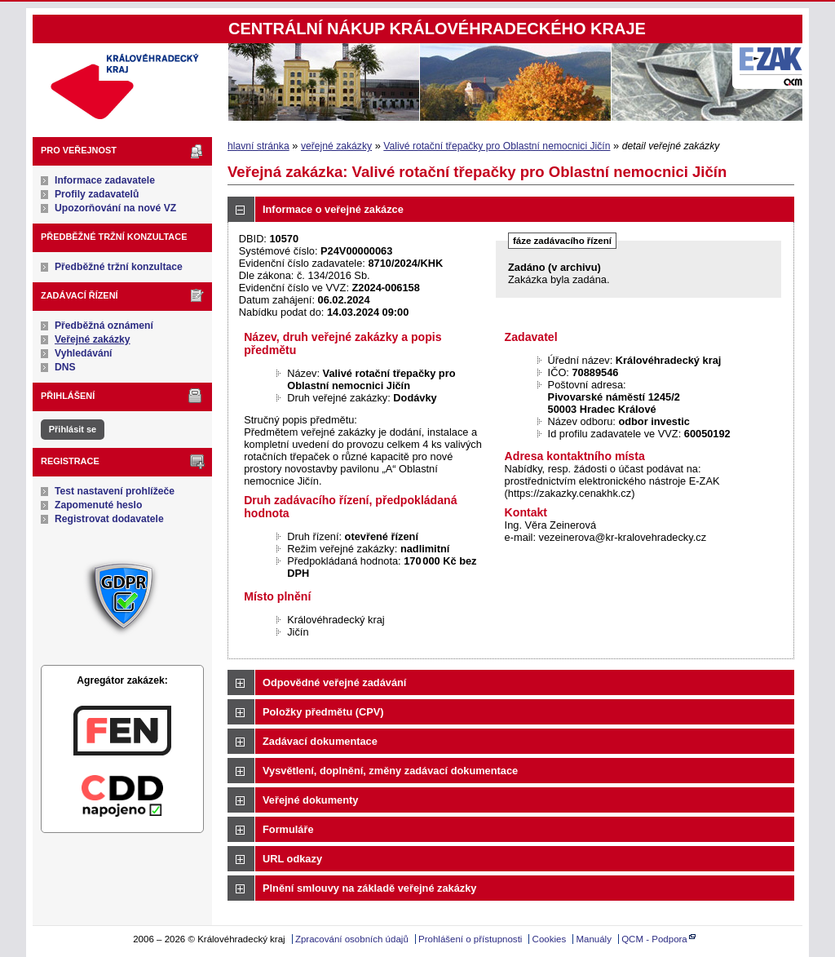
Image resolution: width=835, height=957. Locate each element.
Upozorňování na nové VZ (115, 208)
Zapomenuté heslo (98, 505)
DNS (65, 367)
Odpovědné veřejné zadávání (334, 682)
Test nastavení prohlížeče (115, 491)
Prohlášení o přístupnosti (470, 939)
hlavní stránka (258, 146)
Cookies (549, 939)
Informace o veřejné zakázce (333, 209)
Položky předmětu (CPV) (323, 712)
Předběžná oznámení (104, 325)
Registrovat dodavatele (109, 519)
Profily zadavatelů (97, 194)
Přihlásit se (72, 429)
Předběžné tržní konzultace (119, 266)
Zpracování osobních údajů (352, 939)
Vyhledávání (84, 353)
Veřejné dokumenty (310, 800)
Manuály (594, 939)
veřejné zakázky (336, 146)
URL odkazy (292, 859)
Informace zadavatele (105, 180)
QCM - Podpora (654, 939)
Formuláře (288, 829)
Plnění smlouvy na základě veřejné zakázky (369, 888)
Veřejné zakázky (92, 339)
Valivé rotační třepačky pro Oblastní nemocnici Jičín (496, 146)
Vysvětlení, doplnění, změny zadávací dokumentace (390, 770)
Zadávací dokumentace (320, 741)
